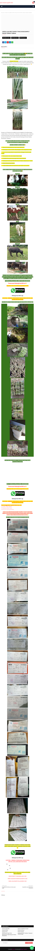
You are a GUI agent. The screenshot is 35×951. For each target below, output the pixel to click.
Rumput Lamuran (21, 930)
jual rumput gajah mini (6, 2)
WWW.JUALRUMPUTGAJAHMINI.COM (17, 881)
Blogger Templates (24, 949)
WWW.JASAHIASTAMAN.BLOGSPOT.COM (17, 878)
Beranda (2, 12)
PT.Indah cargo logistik (6, 506)
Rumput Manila (5, 930)
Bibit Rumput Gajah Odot (7, 933)
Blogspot (13, 949)
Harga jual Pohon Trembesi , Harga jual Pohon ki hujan (25, 934)
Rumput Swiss (4, 931)
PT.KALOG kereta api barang (7, 509)
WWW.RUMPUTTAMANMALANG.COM (17, 876)
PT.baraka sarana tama (6, 508)
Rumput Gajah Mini (5, 928)
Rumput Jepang (21, 931)
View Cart (15, 37)
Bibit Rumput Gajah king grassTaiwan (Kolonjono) (9, 935)
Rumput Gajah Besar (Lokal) (23, 928)
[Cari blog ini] (13, 943)
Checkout (23, 37)
